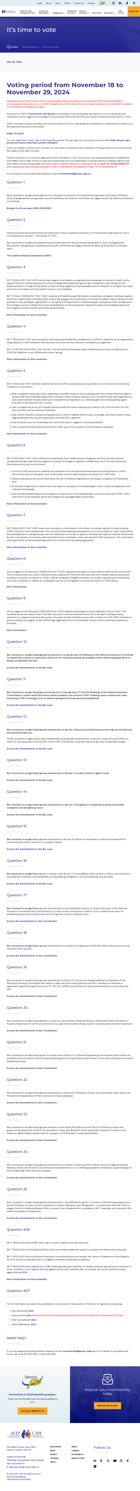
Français (91, 3)
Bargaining (55, 1447)
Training (54, 1458)
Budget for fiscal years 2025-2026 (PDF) (29, 208)
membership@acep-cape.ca (75, 173)
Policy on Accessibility (16, 1477)
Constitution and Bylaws (42, 114)
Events (67, 3)
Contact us (79, 3)
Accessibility (77, 1454)
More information (17, 587)
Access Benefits (32, 1411)
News (57, 3)
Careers (75, 1451)
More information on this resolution (27, 315)
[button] (113, 3)
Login (39, 3)
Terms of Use (12, 1479)
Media (74, 1447)
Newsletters (77, 1458)
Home (14, 47)
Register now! (107, 1405)
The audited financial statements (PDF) (29, 255)
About (48, 3)
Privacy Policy (25, 1479)
